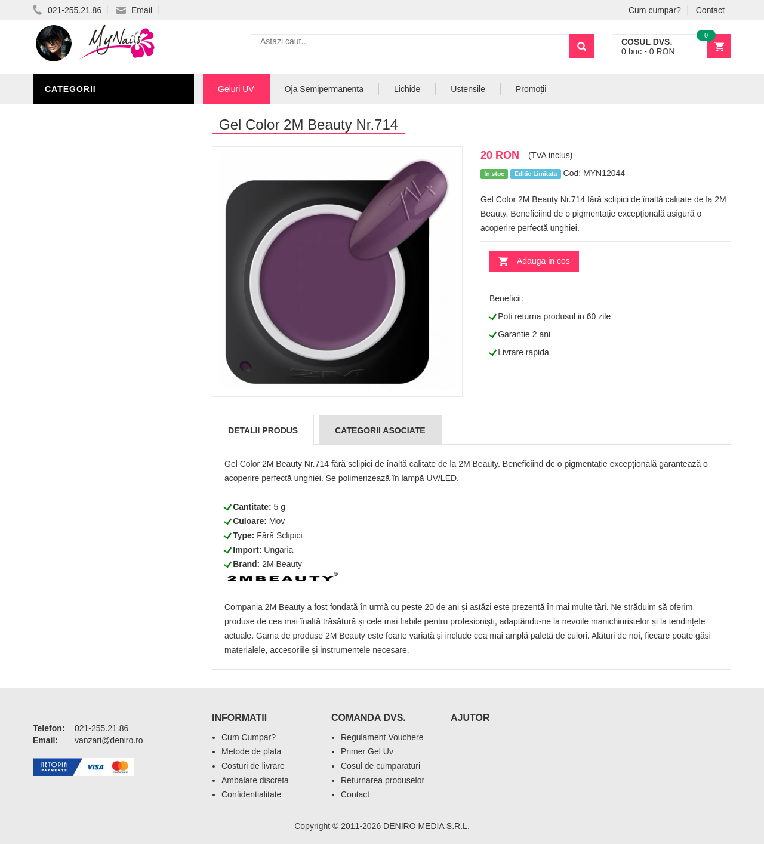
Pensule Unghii (83, 258)
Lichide (64, 186)
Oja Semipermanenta (97, 204)
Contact (710, 10)
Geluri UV (70, 114)
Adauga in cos (543, 261)
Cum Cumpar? (248, 737)
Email (134, 10)
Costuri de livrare (253, 766)
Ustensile (468, 89)
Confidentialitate (251, 794)
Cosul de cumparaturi (380, 766)
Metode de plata (251, 751)
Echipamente (78, 293)
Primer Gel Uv (367, 751)
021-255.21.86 (67, 10)
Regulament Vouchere (382, 737)
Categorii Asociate (380, 430)
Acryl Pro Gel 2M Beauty (107, 347)
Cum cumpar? (655, 10)
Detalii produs (263, 430)
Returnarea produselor (382, 780)
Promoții (531, 89)
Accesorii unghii (87, 240)
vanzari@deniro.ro (109, 740)
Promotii (68, 365)
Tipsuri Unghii (80, 329)
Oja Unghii (72, 276)
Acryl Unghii (77, 311)
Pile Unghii (73, 168)
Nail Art (67, 222)
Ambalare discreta (255, 780)
